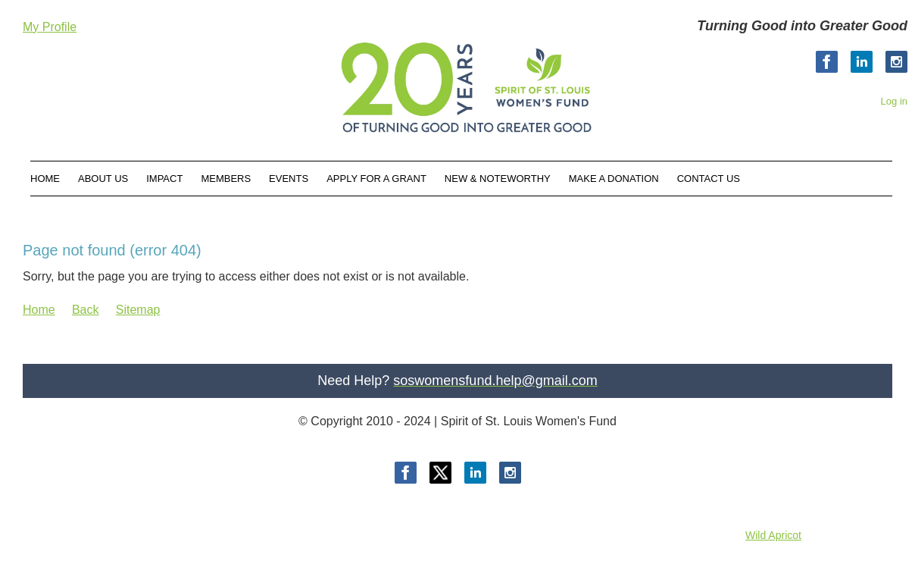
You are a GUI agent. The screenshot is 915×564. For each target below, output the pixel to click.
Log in (894, 101)
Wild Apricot (773, 535)
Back (85, 309)
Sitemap (138, 309)
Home (39, 309)
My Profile (50, 26)
